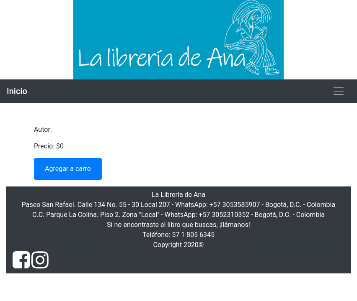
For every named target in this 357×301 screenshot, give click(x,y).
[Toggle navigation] (338, 91)
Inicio (17, 91)
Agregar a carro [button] (68, 169)
